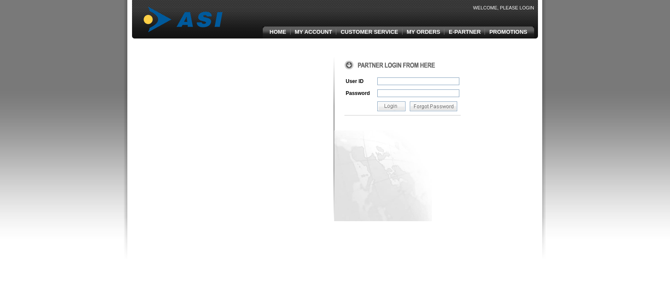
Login (527, 7)
